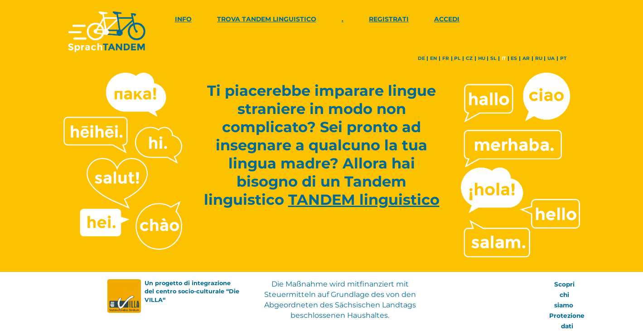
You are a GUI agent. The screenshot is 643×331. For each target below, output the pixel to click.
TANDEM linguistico (364, 199)
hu (481, 58)
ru (538, 58)
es (514, 58)
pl (457, 58)
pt (563, 58)
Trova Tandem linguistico (266, 19)
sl (493, 58)
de (421, 58)
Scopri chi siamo (564, 295)
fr (445, 58)
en (433, 58)
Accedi (446, 19)
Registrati (389, 19)
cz (469, 58)
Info (183, 19)
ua (551, 58)
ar (526, 58)
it (504, 58)
